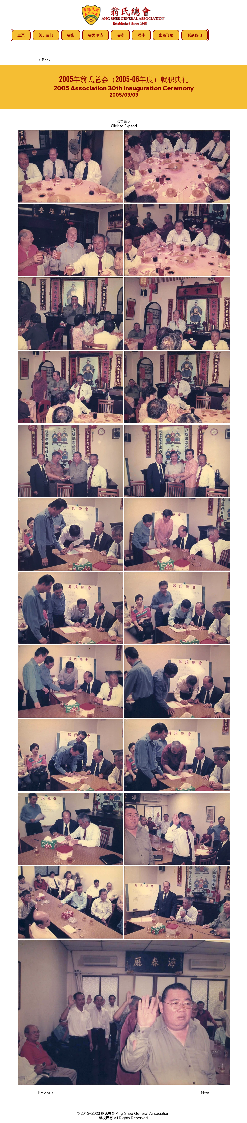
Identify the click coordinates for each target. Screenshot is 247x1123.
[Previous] (54, 1093)
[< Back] (54, 60)
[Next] (196, 1093)
